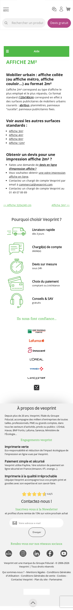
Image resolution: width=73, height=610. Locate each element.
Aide (36, 51)
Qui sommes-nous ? (13, 572)
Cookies (61, 575)
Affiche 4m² (16, 135)
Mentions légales (35, 572)
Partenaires (55, 579)
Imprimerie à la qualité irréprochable (31, 476)
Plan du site (41, 579)
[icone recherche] (6, 23)
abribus (24, 105)
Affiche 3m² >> (61, 205)
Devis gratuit (59, 23)
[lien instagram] (23, 554)
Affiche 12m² (17, 143)
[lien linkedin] (36, 554)
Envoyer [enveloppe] (37, 532)
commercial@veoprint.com (36, 184)
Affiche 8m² (16, 139)
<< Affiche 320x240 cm (17, 205)
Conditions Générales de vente (38, 575)
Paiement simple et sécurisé (24, 461)
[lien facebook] (50, 554)
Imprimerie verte (17, 447)
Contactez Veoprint (22, 579)
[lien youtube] (64, 554)
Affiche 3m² (16, 131)
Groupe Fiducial (44, 563)
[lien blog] (9, 554)
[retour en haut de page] (33, 603)
